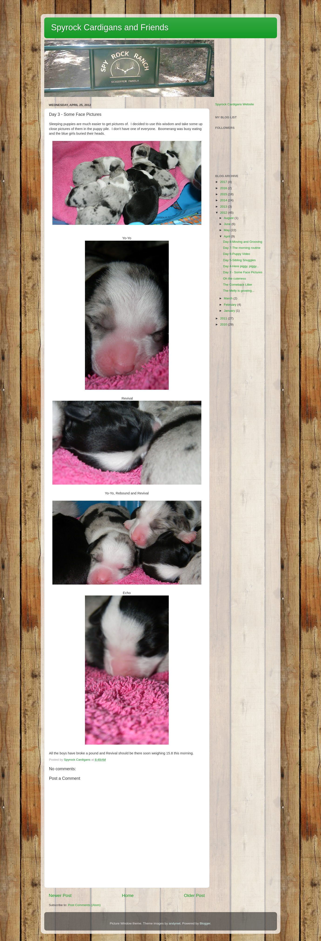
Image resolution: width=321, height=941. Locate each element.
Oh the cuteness (234, 278)
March (228, 298)
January (230, 310)
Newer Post (60, 895)
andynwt (174, 923)
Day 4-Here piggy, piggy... (241, 266)
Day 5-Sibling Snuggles (239, 260)
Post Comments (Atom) (84, 905)
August (229, 218)
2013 (224, 206)
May (227, 230)
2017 (224, 182)
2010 (224, 324)
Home (128, 895)
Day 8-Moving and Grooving (242, 241)
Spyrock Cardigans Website (234, 104)
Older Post (194, 895)
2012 (224, 212)
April (227, 236)
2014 (224, 200)
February (230, 304)
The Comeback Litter (237, 284)
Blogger (205, 923)
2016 (224, 188)
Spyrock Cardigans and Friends (110, 27)
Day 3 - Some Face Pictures (242, 272)
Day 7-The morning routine (241, 248)
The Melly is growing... (238, 290)
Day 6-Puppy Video (236, 254)
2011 (224, 318)
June (228, 224)
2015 (224, 194)
